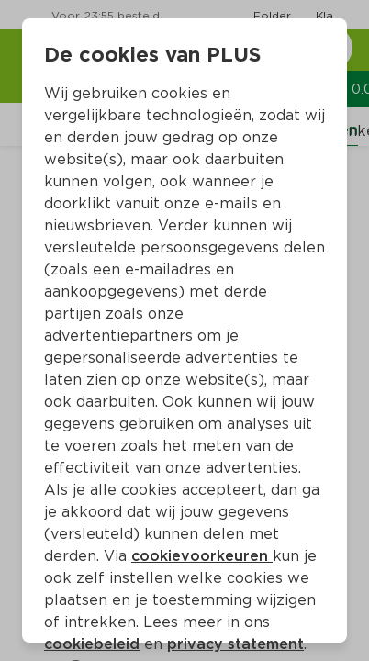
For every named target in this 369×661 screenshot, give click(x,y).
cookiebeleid (92, 644)
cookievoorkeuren (202, 556)
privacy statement (235, 644)
